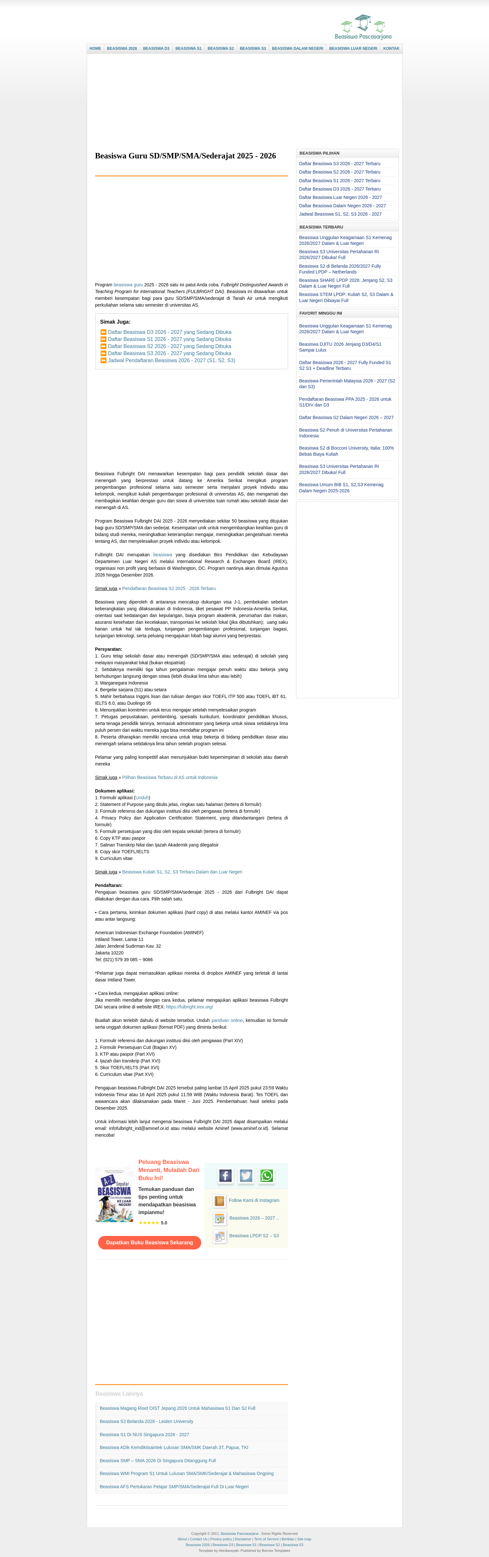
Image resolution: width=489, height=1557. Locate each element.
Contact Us (198, 1539)
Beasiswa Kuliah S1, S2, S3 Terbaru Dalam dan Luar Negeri (182, 871)
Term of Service (266, 1539)
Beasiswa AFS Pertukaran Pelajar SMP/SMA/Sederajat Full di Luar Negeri (174, 1486)
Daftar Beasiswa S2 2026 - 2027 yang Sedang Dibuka (169, 346)
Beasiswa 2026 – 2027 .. (254, 1218)
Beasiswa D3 (223, 1545)
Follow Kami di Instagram (254, 1200)
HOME (95, 48)
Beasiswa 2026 (198, 1545)
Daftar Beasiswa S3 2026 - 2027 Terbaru (340, 163)
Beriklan (288, 1539)
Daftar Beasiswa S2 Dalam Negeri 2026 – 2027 (346, 417)
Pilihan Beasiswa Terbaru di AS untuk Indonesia (169, 777)
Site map (304, 1539)
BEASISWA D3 (156, 48)
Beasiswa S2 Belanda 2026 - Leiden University (147, 1421)
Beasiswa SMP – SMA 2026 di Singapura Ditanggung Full (158, 1460)
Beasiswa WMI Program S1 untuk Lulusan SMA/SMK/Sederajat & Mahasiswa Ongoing (187, 1473)
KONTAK (391, 48)
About (182, 1539)
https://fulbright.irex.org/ (189, 1006)
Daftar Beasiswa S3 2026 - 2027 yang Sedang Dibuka (169, 353)
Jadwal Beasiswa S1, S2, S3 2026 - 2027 (340, 214)
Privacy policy (221, 1539)
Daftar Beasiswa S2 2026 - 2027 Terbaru (340, 171)
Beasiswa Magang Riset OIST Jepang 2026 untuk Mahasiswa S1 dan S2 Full (178, 1408)
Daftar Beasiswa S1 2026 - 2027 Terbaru (340, 180)
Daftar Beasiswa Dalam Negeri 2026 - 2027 (342, 205)
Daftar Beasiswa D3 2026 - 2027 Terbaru (340, 189)
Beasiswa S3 (293, 1545)
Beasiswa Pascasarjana (239, 1533)
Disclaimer (243, 1539)
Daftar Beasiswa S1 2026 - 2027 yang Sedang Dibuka (169, 339)
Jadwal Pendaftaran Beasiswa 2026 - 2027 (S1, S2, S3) (171, 360)
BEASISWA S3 (253, 48)
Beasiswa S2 (269, 1545)
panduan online (227, 1020)
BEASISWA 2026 (122, 48)
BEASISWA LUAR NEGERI (353, 48)
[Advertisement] (243, 102)
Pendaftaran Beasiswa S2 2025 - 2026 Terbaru (169, 588)
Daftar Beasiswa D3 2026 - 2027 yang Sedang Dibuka (169, 332)
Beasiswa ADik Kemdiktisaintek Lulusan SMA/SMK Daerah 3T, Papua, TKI (174, 1447)
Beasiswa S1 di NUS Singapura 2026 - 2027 (144, 1434)
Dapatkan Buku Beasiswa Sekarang (149, 1242)
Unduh (142, 797)
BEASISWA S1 (189, 48)
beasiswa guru (128, 284)
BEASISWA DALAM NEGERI (297, 48)
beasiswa (162, 554)
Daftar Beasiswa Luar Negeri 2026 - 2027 (340, 197)
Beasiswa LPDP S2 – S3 (254, 1235)
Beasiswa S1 (246, 1545)
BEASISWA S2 (221, 48)
